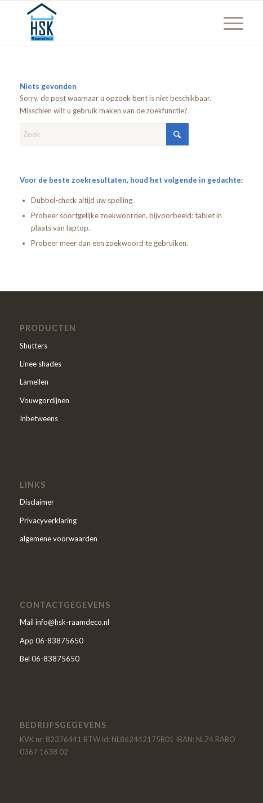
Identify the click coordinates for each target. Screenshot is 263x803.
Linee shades (40, 363)
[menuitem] (227, 23)
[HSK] (109, 23)
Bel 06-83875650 (49, 658)
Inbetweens (39, 418)
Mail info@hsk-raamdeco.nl (64, 621)
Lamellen (34, 381)
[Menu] (227, 23)
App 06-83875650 (51, 640)
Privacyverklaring (48, 520)
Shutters (33, 345)
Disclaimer (37, 501)
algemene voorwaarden (58, 538)
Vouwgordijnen (44, 400)
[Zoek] (104, 134)
